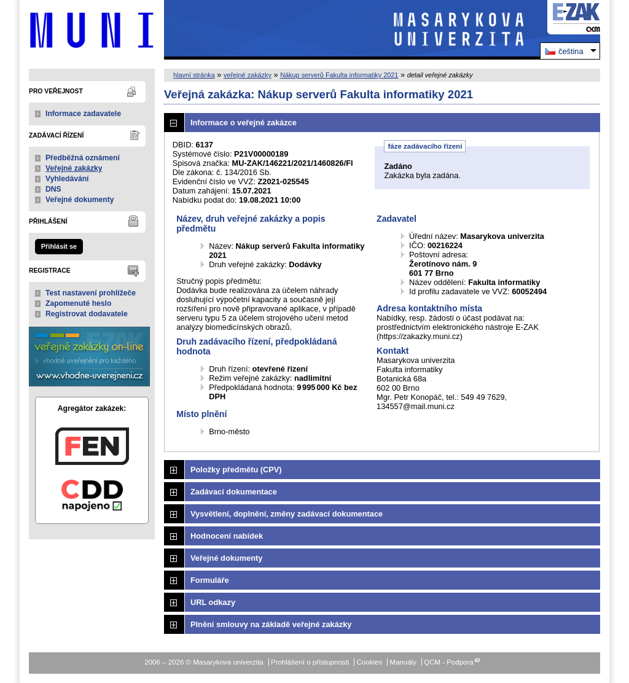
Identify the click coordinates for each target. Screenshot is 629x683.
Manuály (402, 662)
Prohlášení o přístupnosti (310, 662)
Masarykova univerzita (92, 30)
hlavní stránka (194, 75)
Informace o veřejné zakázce (243, 122)
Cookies (370, 662)
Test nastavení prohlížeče (90, 293)
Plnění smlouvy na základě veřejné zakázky (270, 624)
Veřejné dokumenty (79, 199)
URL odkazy (212, 602)
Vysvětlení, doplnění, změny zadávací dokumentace (286, 513)
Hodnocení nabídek (226, 536)
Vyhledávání (67, 178)
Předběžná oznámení (82, 158)
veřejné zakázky (248, 75)
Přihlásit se (59, 246)
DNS (53, 189)
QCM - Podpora (449, 662)
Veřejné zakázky (74, 168)
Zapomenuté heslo (78, 303)
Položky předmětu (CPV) (236, 469)
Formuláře (209, 580)
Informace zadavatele (83, 113)
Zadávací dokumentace (233, 491)
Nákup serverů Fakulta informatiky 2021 (339, 75)
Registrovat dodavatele (86, 314)
